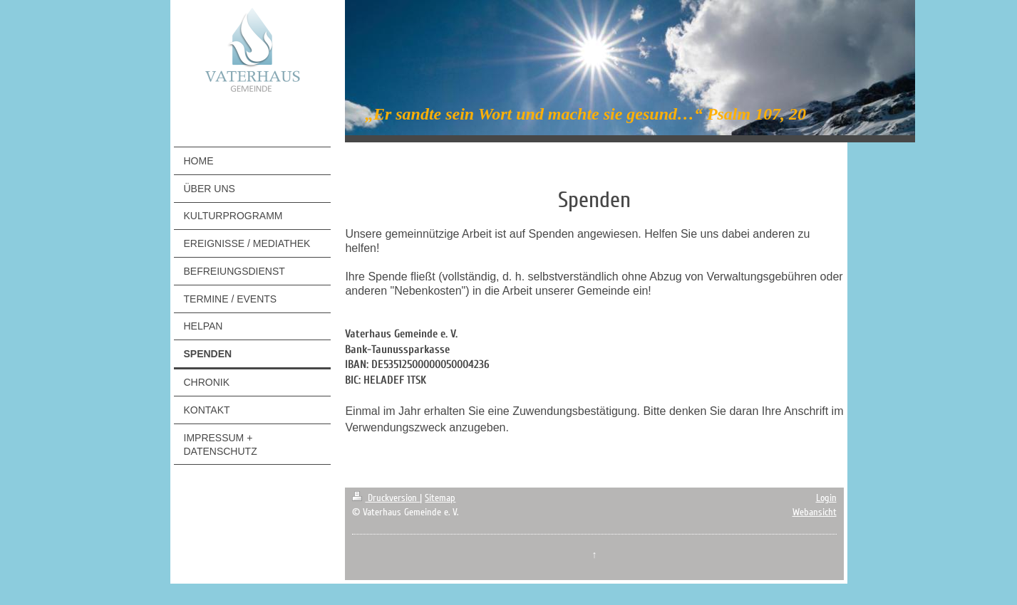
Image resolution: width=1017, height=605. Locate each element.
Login (826, 498)
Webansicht (815, 512)
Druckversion (386, 498)
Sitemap (440, 498)
